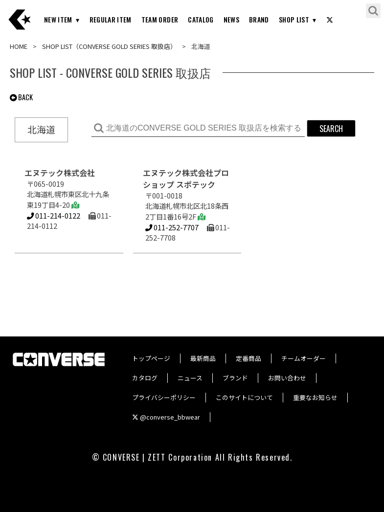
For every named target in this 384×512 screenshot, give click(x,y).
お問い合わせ (287, 377)
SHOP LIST (294, 19)
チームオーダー (303, 358)
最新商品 (203, 358)
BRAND (259, 19)
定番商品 (248, 358)
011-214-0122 (53, 215)
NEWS (231, 19)
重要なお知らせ (315, 397)
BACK (21, 97)
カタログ (145, 377)
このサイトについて (244, 397)
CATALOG (200, 19)
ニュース (190, 377)
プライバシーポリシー (164, 397)
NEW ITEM (58, 19)
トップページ (151, 358)
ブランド (235, 377)
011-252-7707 (172, 227)
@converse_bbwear (166, 417)
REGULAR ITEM (111, 19)
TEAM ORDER (160, 19)
